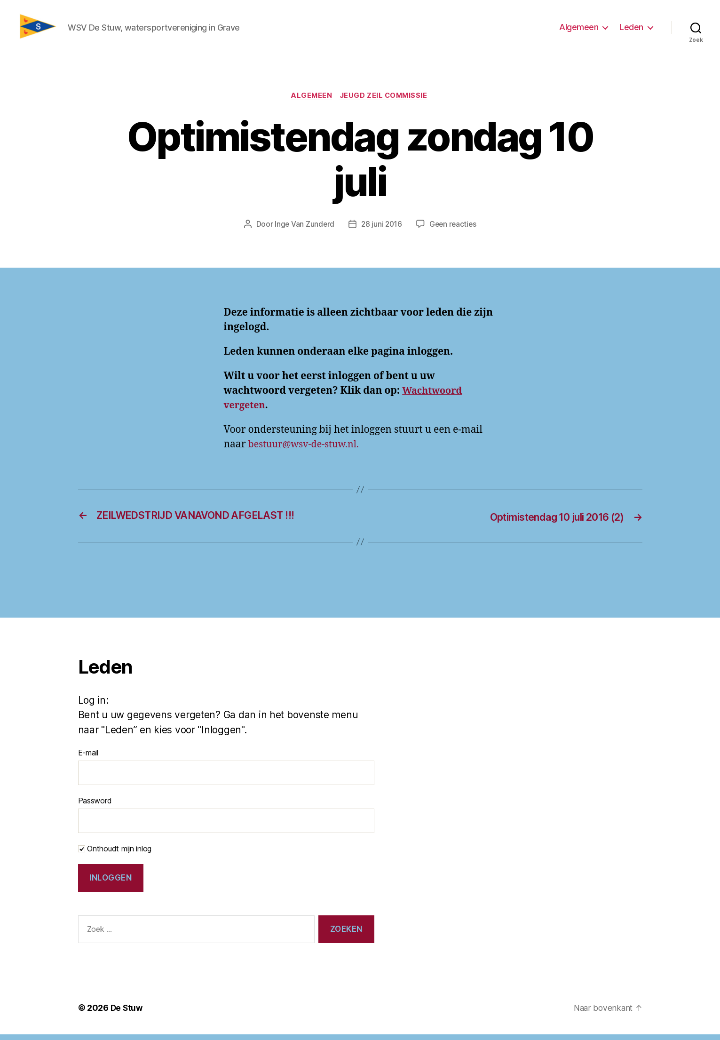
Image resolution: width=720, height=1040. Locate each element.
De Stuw (127, 1013)
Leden (631, 30)
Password (95, 806)
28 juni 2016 (381, 230)
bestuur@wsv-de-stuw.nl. (307, 450)
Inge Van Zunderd (303, 230)
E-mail (88, 758)
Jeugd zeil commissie (385, 101)
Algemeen (578, 30)
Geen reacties (453, 230)
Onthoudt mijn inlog (115, 854)
